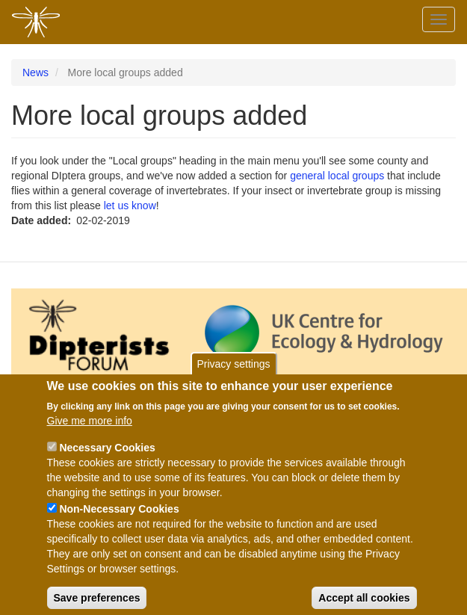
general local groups (337, 176)
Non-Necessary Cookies (119, 521)
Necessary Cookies (107, 460)
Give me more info (89, 433)
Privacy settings (233, 376)
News (35, 72)
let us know (130, 205)
